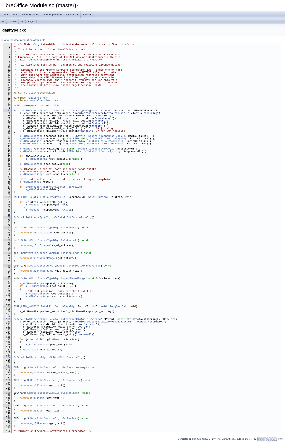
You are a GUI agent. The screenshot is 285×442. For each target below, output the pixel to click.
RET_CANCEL (63, 210)
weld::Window (100, 110)
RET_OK (60, 204)
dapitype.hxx (38, 98)
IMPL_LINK (20, 197)
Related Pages (30, 14)
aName (55, 339)
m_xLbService (35, 344)
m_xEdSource (38, 385)
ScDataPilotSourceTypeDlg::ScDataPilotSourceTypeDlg (52, 110)
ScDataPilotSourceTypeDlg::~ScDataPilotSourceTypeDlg (52, 217)
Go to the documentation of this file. (24, 40)
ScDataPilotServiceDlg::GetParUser (52, 405)
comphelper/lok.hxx (42, 100)
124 (7, 357)
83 (7, 253)
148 (7, 418)
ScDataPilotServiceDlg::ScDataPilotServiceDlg (47, 319)
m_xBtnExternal (30, 143)
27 (7, 110)
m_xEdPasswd (38, 423)
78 (7, 240)
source (12, 21)
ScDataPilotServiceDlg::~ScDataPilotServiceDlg (48, 357)
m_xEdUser (37, 410)
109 (7, 319)
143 (7, 405)
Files (87, 14)
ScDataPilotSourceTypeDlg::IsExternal (48, 240)
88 (7, 265)
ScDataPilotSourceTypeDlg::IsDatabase (48, 227)
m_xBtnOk (26, 148)
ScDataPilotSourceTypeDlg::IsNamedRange (50, 253)
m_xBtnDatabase (30, 141)
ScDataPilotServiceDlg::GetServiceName (55, 367)
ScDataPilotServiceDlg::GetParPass (52, 418)
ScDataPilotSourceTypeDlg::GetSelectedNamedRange (63, 265)
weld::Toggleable (113, 306)
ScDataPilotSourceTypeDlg (106, 136)
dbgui (31, 21)
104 (7, 306)
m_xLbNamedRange (31, 171)
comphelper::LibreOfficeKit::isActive (53, 187)
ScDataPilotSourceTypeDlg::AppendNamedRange (53, 278)
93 (7, 278)
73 (7, 227)
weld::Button (97, 197)
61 (7, 197)
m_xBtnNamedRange (32, 138)
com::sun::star (48, 105)
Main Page (10, 14)
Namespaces (53, 14)
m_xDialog (32, 204)
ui (22, 21)
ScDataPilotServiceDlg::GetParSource (54, 380)
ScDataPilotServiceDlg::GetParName (52, 393)
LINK (74, 136)
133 (7, 380)
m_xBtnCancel (29, 151)
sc (3, 21)
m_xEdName (37, 398)
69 (7, 217)
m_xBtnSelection (31, 136)
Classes (72, 14)
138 (7, 393)
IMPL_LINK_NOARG (25, 306)
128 (7, 367)
